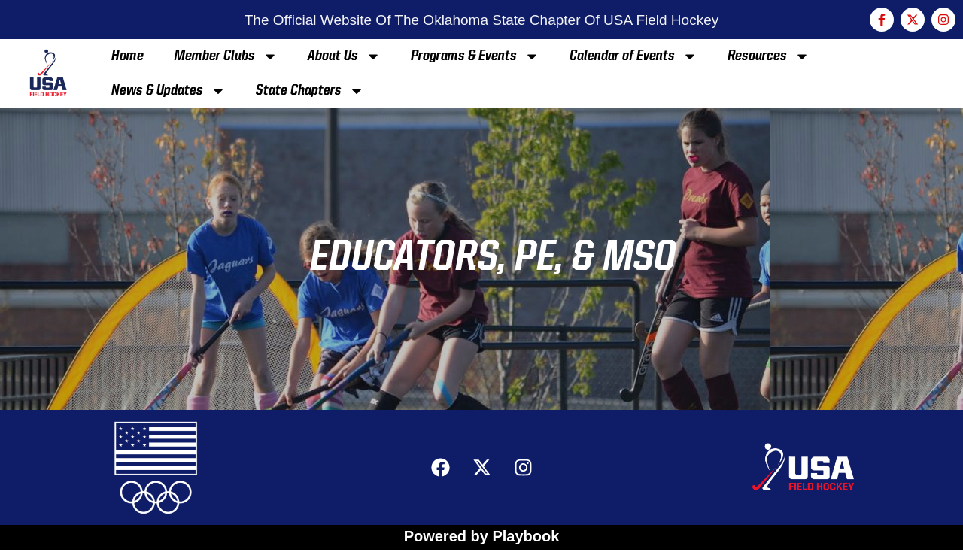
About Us (344, 56)
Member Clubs (226, 56)
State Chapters (310, 91)
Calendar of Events (633, 56)
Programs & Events (475, 56)
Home (127, 56)
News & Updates (168, 91)
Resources (769, 56)
